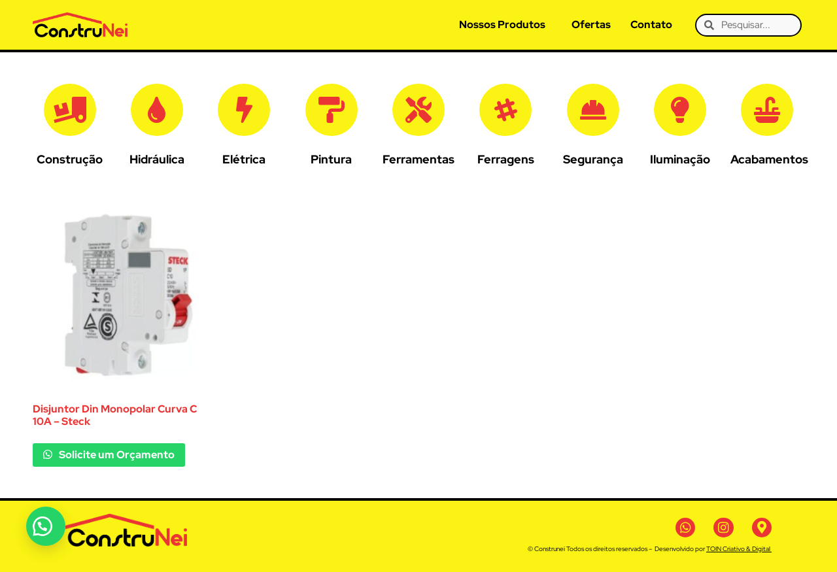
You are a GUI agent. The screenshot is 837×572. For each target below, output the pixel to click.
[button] (45, 526)
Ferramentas (418, 159)
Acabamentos (769, 159)
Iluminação (680, 159)
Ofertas (591, 24)
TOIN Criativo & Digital (739, 549)
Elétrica (243, 159)
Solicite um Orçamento (116, 455)
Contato (651, 24)
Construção (70, 159)
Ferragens (505, 159)
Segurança (593, 159)
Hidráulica (156, 159)
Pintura (331, 159)
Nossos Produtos (502, 24)
